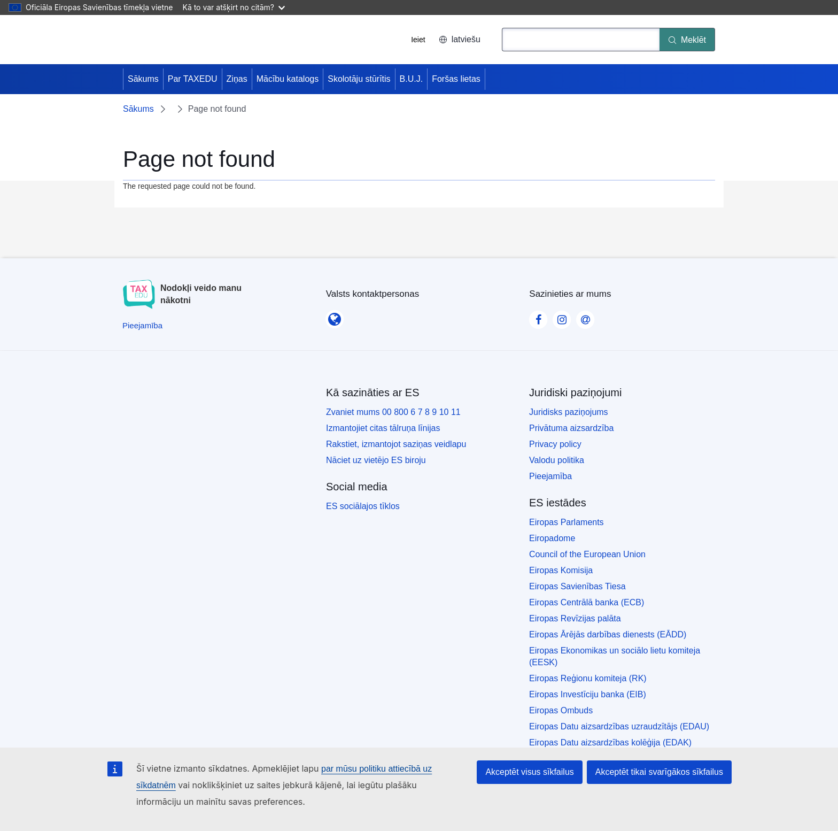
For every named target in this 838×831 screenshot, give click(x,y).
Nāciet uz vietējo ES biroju (376, 460)
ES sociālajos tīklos (363, 506)
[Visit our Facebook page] (538, 316)
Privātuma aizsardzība (571, 428)
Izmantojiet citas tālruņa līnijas (383, 428)
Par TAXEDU (193, 78)
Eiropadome (552, 538)
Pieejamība (550, 476)
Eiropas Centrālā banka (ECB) (586, 602)
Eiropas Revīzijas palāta (575, 618)
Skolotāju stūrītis (359, 78)
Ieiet (418, 39)
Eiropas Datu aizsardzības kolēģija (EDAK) (610, 742)
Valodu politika (556, 460)
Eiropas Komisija (561, 570)
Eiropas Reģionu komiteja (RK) (588, 678)
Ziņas (237, 78)
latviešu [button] (459, 39)
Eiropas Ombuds (561, 710)
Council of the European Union (587, 554)
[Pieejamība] (142, 325)
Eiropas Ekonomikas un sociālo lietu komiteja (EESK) (614, 656)
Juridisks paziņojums (568, 412)
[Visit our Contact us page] (585, 316)
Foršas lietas (456, 78)
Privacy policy (555, 444)
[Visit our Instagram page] (561, 316)
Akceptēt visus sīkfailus (529, 771)
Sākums (143, 78)
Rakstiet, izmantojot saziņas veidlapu (396, 444)
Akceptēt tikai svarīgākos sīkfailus (659, 771)
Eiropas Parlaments (566, 522)
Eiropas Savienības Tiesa (577, 586)
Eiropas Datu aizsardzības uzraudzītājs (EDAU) (619, 726)
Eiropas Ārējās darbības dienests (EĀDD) (607, 634)
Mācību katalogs (288, 78)
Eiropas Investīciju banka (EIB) (587, 694)
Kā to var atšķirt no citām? (233, 7)
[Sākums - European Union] (165, 39)
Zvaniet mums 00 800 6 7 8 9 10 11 (393, 412)
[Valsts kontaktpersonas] (334, 316)
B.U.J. (411, 78)
